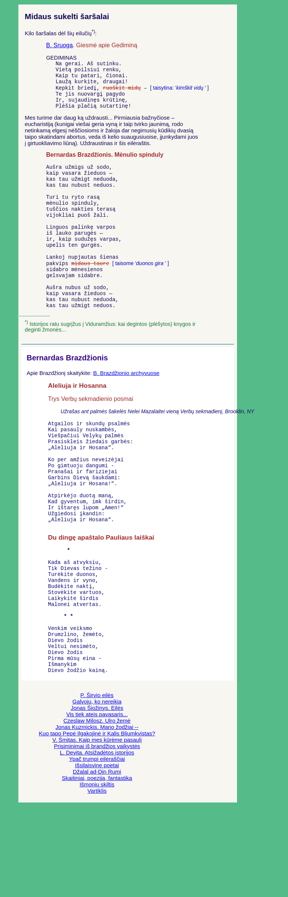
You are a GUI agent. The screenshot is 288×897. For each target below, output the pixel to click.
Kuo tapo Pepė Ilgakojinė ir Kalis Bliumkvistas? (97, 819)
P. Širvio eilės (96, 780)
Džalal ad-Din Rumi (97, 857)
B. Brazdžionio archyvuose (126, 410)
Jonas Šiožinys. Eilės (97, 793)
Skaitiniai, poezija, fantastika (97, 863)
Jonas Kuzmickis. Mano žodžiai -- (97, 812)
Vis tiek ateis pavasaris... (97, 799)
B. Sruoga (59, 45)
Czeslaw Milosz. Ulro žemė (96, 806)
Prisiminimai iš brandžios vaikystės (97, 831)
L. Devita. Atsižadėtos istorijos (97, 838)
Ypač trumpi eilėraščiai (97, 844)
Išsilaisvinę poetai (97, 851)
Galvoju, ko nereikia (97, 787)
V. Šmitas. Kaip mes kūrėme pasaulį (96, 825)
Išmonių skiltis (97, 870)
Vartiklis (96, 876)
